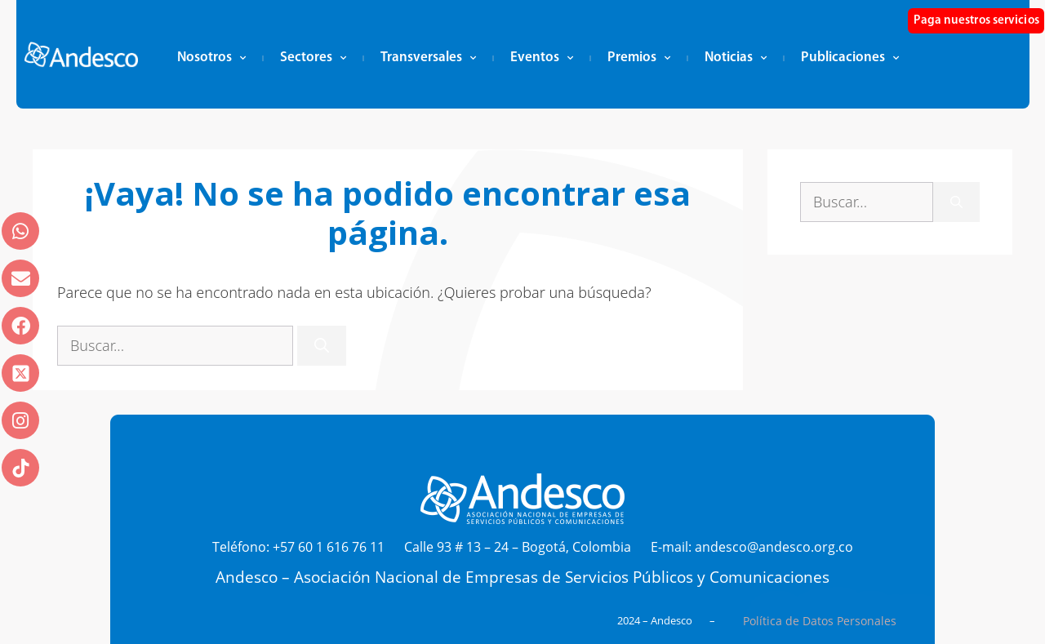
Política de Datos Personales (819, 620)
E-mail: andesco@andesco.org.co (752, 547)
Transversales (428, 58)
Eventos (541, 58)
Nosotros (211, 58)
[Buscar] (321, 346)
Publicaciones (850, 58)
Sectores (313, 58)
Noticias (736, 58)
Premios (638, 58)
